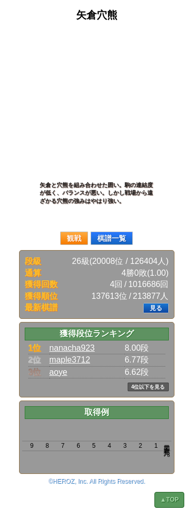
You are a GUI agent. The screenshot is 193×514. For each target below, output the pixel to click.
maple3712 (69, 359)
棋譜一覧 (111, 238)
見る (156, 308)
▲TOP (169, 499)
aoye (58, 372)
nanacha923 (72, 348)
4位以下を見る (148, 387)
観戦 (74, 238)
